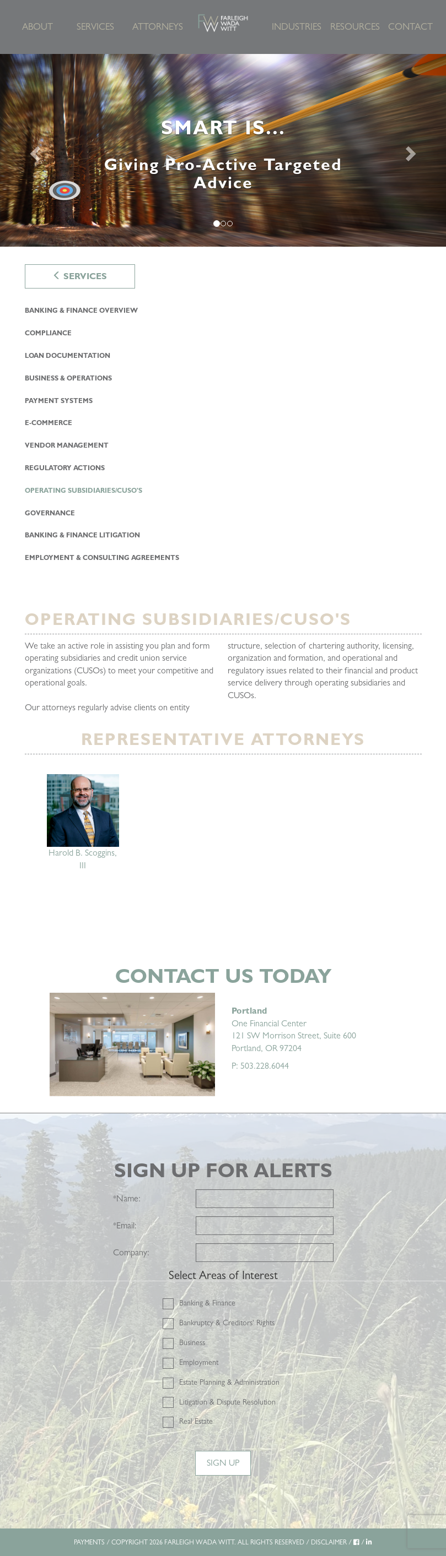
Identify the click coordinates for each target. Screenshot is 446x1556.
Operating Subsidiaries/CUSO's (83, 490)
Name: (127, 1198)
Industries (296, 26)
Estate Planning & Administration (229, 1382)
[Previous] (33, 150)
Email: (125, 1225)
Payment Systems (59, 401)
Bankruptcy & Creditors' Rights (227, 1322)
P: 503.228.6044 (260, 1065)
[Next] (412, 150)
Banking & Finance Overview (81, 310)
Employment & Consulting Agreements (102, 558)
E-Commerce (48, 423)
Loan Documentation (67, 356)
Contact (410, 26)
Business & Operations (68, 378)
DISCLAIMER (329, 1542)
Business (192, 1342)
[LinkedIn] (369, 1542)
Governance (50, 513)
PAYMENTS (89, 1542)
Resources (355, 26)
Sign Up (223, 1462)
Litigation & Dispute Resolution (227, 1401)
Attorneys (157, 26)
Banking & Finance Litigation (82, 535)
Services (95, 26)
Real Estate (196, 1421)
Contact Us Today (223, 976)
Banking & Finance (207, 1302)
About (37, 26)
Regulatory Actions (65, 468)
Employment (198, 1362)
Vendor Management (67, 445)
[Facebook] (356, 1542)
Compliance (48, 333)
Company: (131, 1252)
